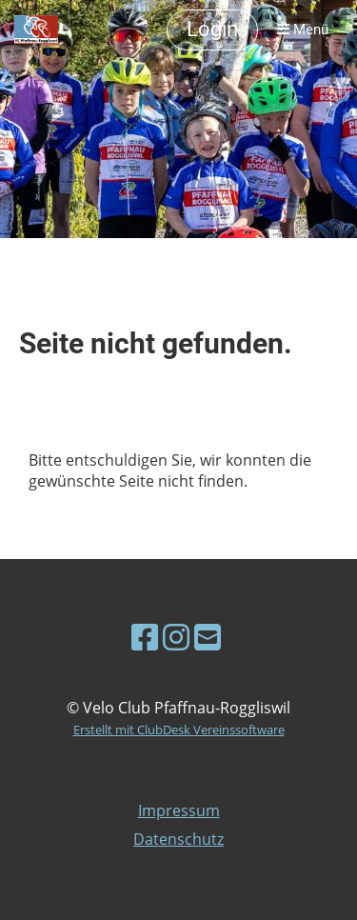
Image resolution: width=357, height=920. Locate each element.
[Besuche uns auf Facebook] (144, 636)
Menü (302, 29)
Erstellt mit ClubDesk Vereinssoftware (179, 729)
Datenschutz (178, 839)
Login (212, 29)
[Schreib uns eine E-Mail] (207, 636)
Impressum (179, 810)
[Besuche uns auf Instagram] (176, 636)
